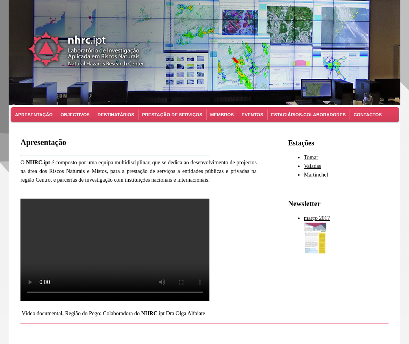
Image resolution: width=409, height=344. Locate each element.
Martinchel (316, 175)
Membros (222, 114)
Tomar (311, 157)
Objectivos (75, 114)
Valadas (312, 166)
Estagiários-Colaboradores (308, 114)
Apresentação (34, 114)
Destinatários (116, 114)
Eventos (252, 114)
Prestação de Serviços (172, 114)
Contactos (367, 114)
